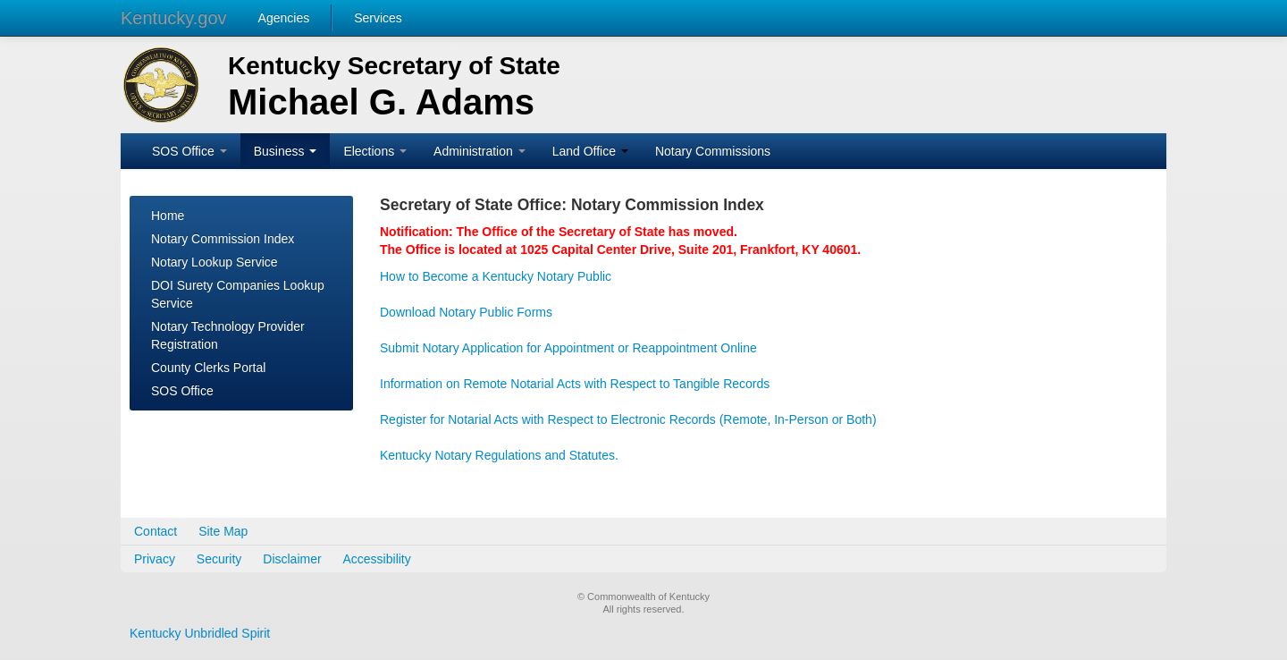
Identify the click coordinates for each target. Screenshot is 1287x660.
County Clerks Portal (208, 367)
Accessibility (377, 559)
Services (378, 18)
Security (219, 559)
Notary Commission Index (222, 239)
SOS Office (189, 151)
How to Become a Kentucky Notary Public (495, 276)
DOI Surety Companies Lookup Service (237, 294)
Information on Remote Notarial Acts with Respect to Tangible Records (575, 384)
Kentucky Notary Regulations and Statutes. (499, 455)
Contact (155, 531)
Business (285, 151)
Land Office (590, 151)
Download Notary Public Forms (466, 312)
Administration (479, 151)
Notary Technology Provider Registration (228, 335)
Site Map (223, 531)
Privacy (154, 559)
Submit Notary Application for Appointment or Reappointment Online (568, 348)
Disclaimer (292, 559)
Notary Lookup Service (214, 262)
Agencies (284, 18)
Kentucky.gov (174, 18)
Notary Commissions (712, 151)
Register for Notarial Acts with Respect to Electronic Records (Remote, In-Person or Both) (628, 419)
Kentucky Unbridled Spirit (200, 633)
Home (167, 215)
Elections (375, 151)
